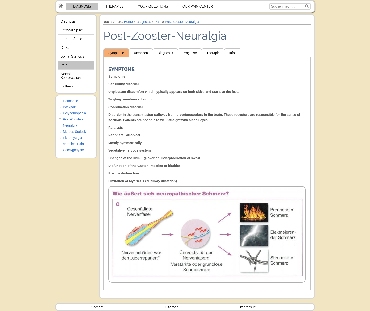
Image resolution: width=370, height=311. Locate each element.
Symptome (116, 53)
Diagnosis (82, 6)
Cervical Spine (72, 30)
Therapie (212, 53)
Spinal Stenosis (72, 56)
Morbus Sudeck (74, 131)
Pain (64, 65)
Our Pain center (197, 6)
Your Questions (153, 6)
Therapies (114, 6)
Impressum (248, 307)
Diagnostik (165, 53)
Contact (97, 307)
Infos (232, 53)
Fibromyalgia (72, 138)
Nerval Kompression (71, 75)
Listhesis (67, 86)
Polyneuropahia (74, 113)
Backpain (70, 107)
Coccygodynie (73, 150)
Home (128, 22)
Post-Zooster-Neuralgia (182, 22)
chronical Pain (73, 144)
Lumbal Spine (71, 39)
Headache (70, 101)
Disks (65, 48)
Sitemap (171, 307)
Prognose (190, 53)
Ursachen (141, 53)
